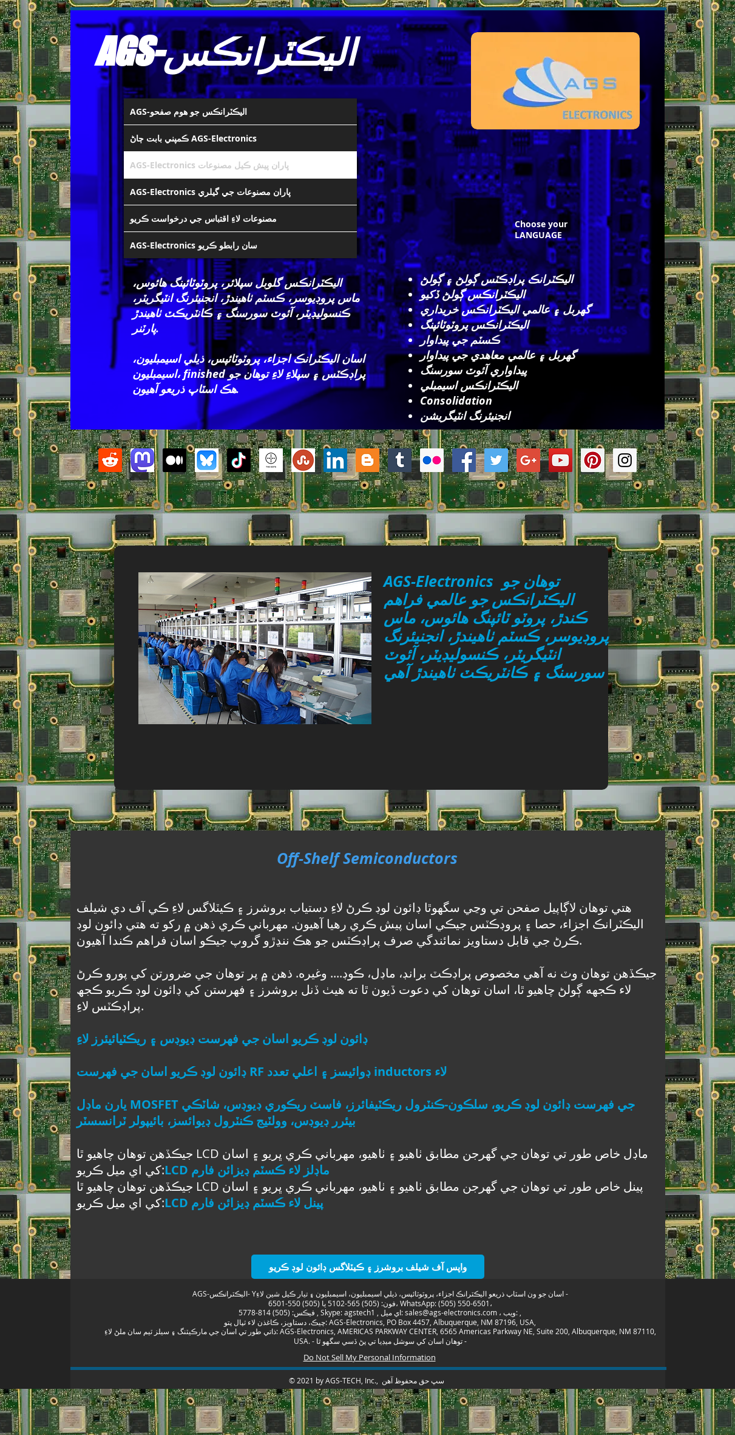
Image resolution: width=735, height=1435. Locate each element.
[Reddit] (110, 460)
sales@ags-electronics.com (451, 1312)
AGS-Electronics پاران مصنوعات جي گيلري (210, 191)
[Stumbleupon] (303, 460)
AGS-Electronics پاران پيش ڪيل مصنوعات (209, 165)
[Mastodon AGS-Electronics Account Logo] (142, 460)
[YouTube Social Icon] (560, 460)
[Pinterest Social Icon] (593, 460)
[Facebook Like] (360, 514)
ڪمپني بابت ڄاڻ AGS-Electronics (193, 138)
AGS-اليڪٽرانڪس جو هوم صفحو (188, 111)
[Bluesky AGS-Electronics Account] (206, 460)
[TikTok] (239, 460)
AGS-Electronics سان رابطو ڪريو (193, 245)
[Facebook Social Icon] (464, 460)
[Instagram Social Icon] (625, 460)
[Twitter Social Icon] (496, 460)
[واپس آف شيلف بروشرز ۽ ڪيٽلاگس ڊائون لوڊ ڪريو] (367, 1267)
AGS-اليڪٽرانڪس (225, 51)
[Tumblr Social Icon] (400, 460)
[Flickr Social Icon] (432, 460)
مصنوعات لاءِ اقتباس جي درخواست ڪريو (203, 218)
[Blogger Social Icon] (367, 460)
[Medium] (174, 460)
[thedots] (271, 460)
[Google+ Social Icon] (528, 460)
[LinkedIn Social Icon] (335, 460)
